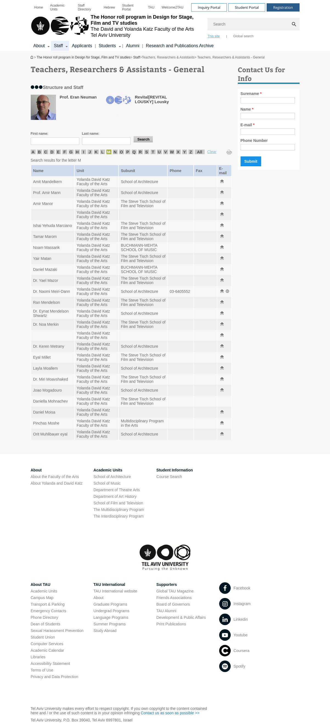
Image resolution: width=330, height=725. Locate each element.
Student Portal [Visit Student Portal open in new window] (247, 7)
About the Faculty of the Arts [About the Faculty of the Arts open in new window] (55, 476)
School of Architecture (112, 476)
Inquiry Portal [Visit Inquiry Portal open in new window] (209, 7)
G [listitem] (71, 152)
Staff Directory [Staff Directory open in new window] (84, 7)
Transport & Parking (48, 604)
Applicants (82, 45)
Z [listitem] (191, 152)
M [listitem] (109, 152)
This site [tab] (214, 36)
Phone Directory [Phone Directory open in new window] (44, 617)
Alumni (132, 45)
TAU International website (115, 591)
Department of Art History (115, 496)
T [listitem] (153, 152)
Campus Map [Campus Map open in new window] (42, 597)
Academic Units (57, 7)
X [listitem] (178, 152)
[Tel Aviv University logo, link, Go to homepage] (116, 26)
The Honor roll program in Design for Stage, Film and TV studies (32, 57)
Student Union (43, 637)
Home (38, 7)
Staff (136, 57)
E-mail (248, 125)
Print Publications (171, 624)
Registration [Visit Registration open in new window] (283, 7)
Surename (251, 93)
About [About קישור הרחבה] (39, 45)
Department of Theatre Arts (117, 490)
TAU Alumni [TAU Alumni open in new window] (166, 611)
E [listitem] (58, 152)
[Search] (254, 24)
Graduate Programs (110, 604)
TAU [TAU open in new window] (151, 7)
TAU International (109, 584)
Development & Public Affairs (181, 617)
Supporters (166, 584)
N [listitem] (115, 152)
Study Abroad (105, 630)
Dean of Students (45, 624)
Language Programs (111, 617)
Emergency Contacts (48, 611)
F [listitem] (64, 152)
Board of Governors (173, 604)
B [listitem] (39, 152)
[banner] (165, 25)
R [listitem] (140, 152)
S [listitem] (146, 152)
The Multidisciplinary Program (119, 509)
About (99, 597)
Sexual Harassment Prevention (57, 630)
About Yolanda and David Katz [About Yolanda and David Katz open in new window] (57, 483)
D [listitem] (51, 152)
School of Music (107, 483)
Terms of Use (42, 670)
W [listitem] (172, 152)
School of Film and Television (118, 503)
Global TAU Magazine (175, 591)
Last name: (90, 134)
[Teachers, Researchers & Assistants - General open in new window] (222, 181)
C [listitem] (45, 152)
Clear (211, 152)
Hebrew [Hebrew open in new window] (109, 7)
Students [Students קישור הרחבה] (107, 45)
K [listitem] (96, 152)
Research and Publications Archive (180, 45)
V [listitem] (165, 152)
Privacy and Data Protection (54, 677)
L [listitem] (102, 152)
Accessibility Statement (50, 663)
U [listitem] (159, 152)
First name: (40, 134)
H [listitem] (77, 152)
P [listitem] (127, 152)
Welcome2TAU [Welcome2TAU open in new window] (173, 7)
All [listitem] (199, 152)
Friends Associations (173, 597)
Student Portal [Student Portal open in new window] (127, 7)
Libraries (38, 657)
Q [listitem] (134, 152)
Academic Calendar (47, 650)
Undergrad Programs (111, 611)
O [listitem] (121, 152)
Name (247, 109)
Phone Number (254, 140)
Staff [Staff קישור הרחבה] (58, 45)
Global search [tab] (243, 36)
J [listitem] (90, 152)
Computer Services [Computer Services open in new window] (47, 644)
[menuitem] (39, 7)
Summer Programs (110, 624)
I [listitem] (83, 152)
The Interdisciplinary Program (119, 516)
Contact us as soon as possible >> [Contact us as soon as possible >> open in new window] (170, 713)
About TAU (40, 584)
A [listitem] (33, 152)
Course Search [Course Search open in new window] (169, 476)
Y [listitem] (184, 152)
